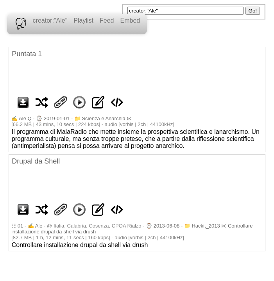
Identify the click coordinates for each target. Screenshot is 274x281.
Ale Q (25, 118)
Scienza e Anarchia (103, 118)
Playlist (83, 20)
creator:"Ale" (50, 20)
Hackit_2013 (206, 226)
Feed (107, 20)
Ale (39, 226)
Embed (130, 20)
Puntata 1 (27, 54)
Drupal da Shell (36, 161)
